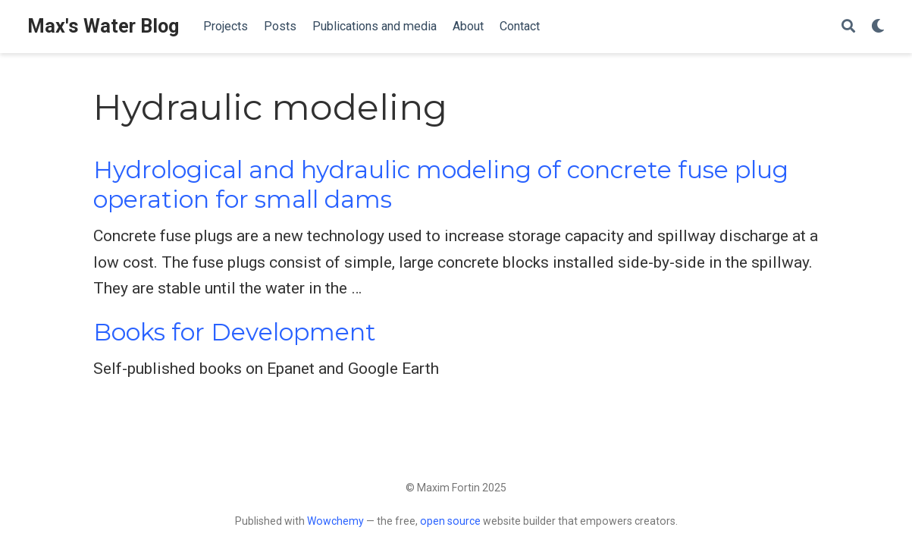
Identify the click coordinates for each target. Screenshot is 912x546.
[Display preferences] (878, 27)
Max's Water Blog (103, 26)
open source (450, 521)
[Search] (848, 27)
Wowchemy (335, 521)
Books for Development (234, 332)
